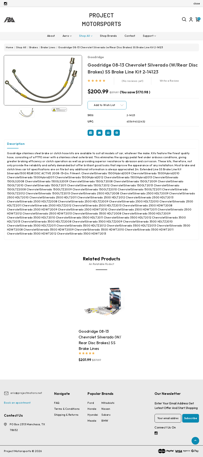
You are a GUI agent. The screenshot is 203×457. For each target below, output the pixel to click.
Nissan (106, 409)
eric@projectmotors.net (26, 393)
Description (16, 144)
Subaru (106, 414)
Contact (130, 35)
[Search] (184, 19)
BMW (105, 420)
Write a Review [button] (169, 80)
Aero (67, 35)
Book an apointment (17, 402)
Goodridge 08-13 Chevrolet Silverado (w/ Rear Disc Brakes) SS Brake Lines (100, 340)
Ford (91, 403)
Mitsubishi (108, 403)
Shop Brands (108, 35)
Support (149, 35)
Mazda (92, 420)
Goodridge (96, 57)
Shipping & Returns (66, 414)
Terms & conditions (67, 409)
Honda (92, 409)
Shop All (85, 35)
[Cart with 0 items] (197, 19)
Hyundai (93, 414)
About (51, 35)
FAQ (57, 403)
